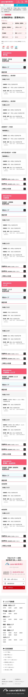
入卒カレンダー (18, 27)
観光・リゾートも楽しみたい (10, 659)
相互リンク (4, 683)
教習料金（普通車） (19, 23)
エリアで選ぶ (7, 652)
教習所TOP (4, 23)
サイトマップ (18, 683)
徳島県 (20, 632)
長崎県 (10, 639)
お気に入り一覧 (7, 5)
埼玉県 (20, 619)
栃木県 (10, 619)
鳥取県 (4, 632)
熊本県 (15, 639)
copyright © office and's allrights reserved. (15, 693)
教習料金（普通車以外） (6, 28)
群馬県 (15, 619)
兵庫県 (10, 627)
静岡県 (4, 627)
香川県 (4, 634)
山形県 (15, 607)
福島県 (20, 607)
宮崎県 (4, 642)
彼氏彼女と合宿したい (9, 662)
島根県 (10, 632)
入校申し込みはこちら (21, 5)
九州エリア (6, 637)
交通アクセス (5, 37)
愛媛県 (10, 634)
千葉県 (4, 621)
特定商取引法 (18, 679)
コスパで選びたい (8, 657)
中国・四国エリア (8, 630)
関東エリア (6, 617)
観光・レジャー (18, 33)
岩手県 (4, 607)
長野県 (10, 613)
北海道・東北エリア (9, 605)
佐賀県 (4, 639)
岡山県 (15, 632)
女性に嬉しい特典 (8, 669)
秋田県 (10, 607)
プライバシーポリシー (19, 681)
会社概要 (3, 679)
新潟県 (4, 613)
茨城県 (4, 619)
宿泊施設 (4, 33)
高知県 (15, 634)
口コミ (16, 37)
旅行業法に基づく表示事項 (7, 681)
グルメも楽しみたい (8, 664)
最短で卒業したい (8, 654)
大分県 (20, 639)
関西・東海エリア (8, 624)
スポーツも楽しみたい (9, 667)
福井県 (15, 613)
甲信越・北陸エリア (9, 611)
